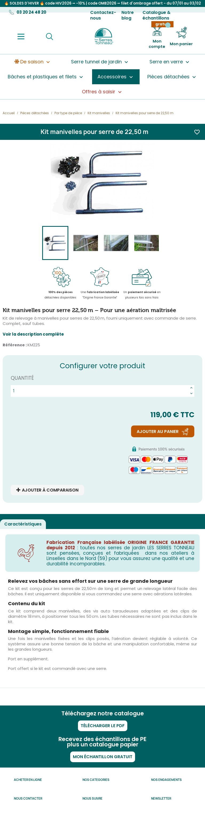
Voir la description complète (33, 334)
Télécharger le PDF (103, 726)
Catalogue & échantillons (157, 15)
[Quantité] (100, 391)
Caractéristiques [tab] (23, 524)
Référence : (15, 345)
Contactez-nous (103, 15)
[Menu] (21, 36)
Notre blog (127, 15)
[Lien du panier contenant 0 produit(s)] (181, 36)
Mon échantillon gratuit (102, 757)
